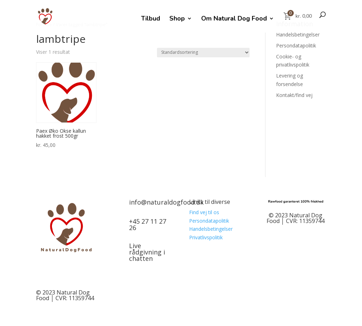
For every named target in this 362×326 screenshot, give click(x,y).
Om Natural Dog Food (234, 19)
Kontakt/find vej (294, 95)
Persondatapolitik (296, 45)
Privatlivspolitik (206, 237)
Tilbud (150, 19)
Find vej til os (204, 212)
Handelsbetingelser (298, 34)
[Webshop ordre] (203, 52)
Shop (177, 19)
